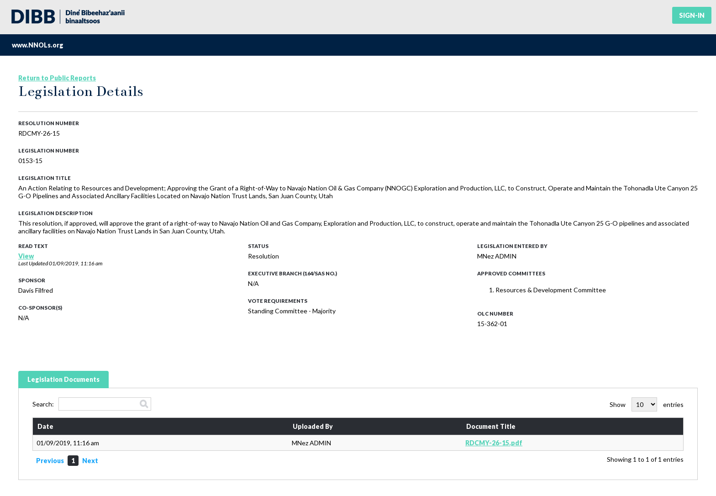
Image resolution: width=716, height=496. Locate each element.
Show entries (647, 404)
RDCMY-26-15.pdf (493, 443)
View (26, 256)
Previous (50, 460)
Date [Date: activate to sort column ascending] (45, 426)
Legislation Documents (63, 379)
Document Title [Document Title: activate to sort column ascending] (491, 426)
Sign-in (692, 15)
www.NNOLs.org (37, 45)
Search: (91, 404)
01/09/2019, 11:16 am (75, 263)
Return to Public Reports (57, 78)
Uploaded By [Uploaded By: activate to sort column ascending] (313, 426)
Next (90, 460)
